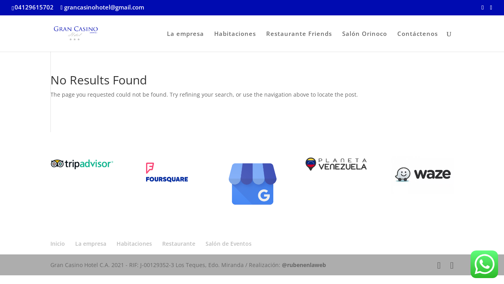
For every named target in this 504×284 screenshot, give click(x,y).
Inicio (57, 243)
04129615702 (34, 7)
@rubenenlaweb (304, 265)
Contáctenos (417, 34)
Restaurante (178, 243)
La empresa (185, 34)
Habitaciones (235, 34)
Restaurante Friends (299, 34)
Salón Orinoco (364, 34)
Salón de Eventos (229, 243)
